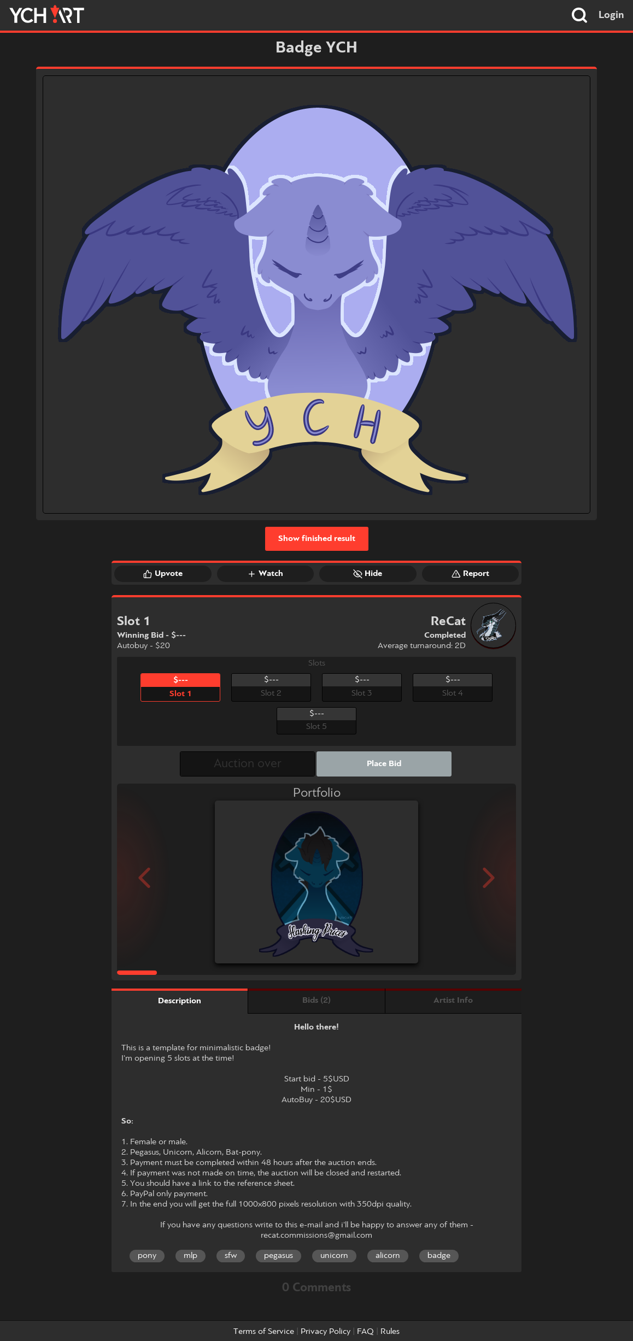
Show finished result (316, 538)
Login (611, 15)
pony (147, 1255)
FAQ (365, 1331)
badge (438, 1255)
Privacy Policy (325, 1331)
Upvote (163, 573)
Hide (367, 573)
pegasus (278, 1255)
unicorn (334, 1255)
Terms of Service (263, 1331)
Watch (265, 573)
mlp (190, 1255)
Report (470, 573)
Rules (390, 1331)
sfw (231, 1255)
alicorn (388, 1255)
